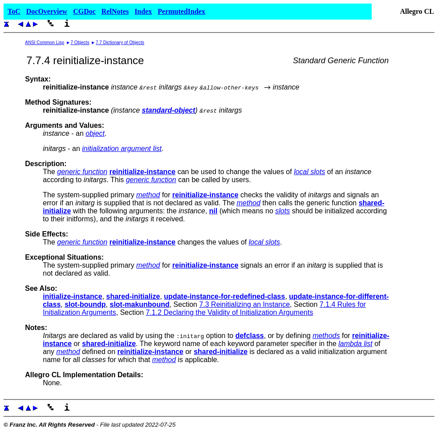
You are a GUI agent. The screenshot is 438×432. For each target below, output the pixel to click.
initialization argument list (122, 148)
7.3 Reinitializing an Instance (244, 304)
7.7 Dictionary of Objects (120, 42)
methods (326, 335)
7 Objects (79, 42)
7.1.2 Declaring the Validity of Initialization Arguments (229, 312)
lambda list (355, 343)
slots (282, 211)
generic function (82, 171)
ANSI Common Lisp (44, 42)
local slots (309, 171)
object (95, 133)
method (148, 195)
